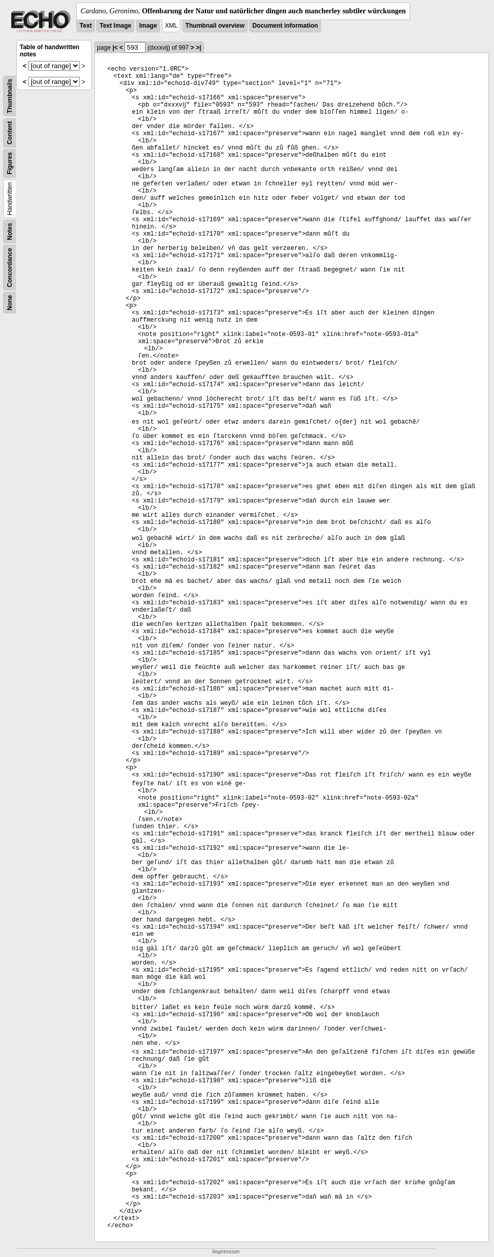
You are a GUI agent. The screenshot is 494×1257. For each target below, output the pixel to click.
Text (85, 25)
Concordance (9, 267)
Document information (285, 25)
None (9, 302)
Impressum (225, 1251)
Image (148, 25)
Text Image (115, 25)
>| (198, 47)
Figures (9, 163)
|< (114, 47)
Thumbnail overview (215, 25)
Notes (9, 231)
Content (9, 132)
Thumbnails (9, 96)
